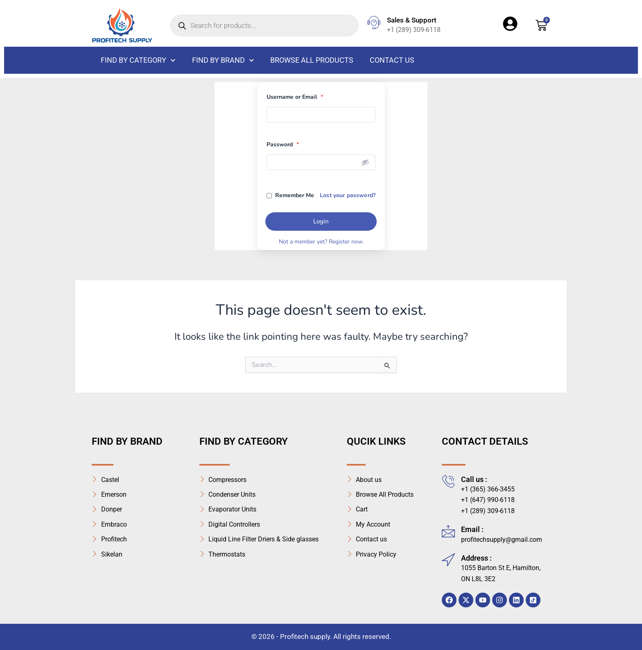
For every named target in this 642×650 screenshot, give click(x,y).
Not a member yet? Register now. (321, 241)
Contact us (392, 60)
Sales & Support (411, 20)
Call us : (474, 479)
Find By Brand (223, 60)
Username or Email (295, 97)
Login (321, 221)
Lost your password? (347, 195)
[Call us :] (448, 481)
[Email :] (448, 531)
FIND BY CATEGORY (138, 60)
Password (283, 144)
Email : (472, 529)
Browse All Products (311, 60)
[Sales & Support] (374, 23)
